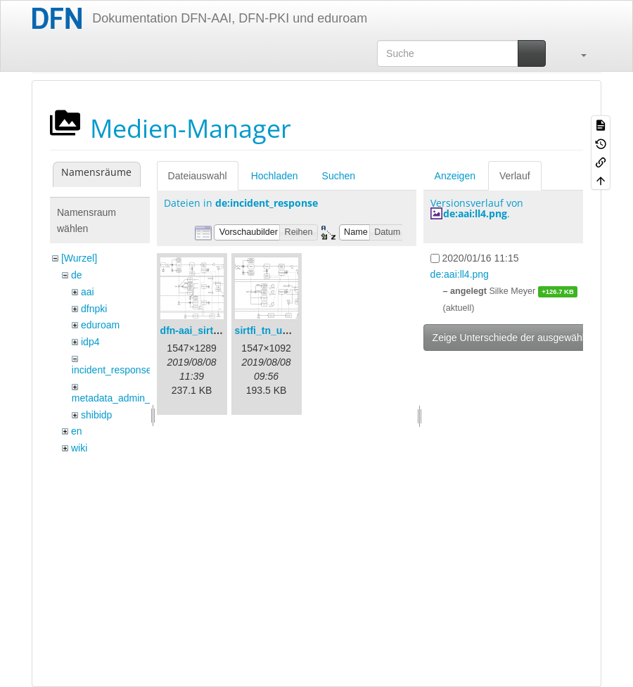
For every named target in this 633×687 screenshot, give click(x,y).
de (76, 275)
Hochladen (274, 175)
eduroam (100, 324)
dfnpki (94, 308)
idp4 (90, 341)
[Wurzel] (79, 258)
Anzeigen (455, 175)
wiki (79, 448)
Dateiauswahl (197, 175)
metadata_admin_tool (119, 398)
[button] (576, 53)
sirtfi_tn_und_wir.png (285, 330)
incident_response (112, 369)
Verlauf (514, 175)
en (76, 431)
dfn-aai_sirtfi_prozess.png (221, 330)
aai (87, 291)
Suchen (338, 175)
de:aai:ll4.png (475, 213)
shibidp (96, 414)
